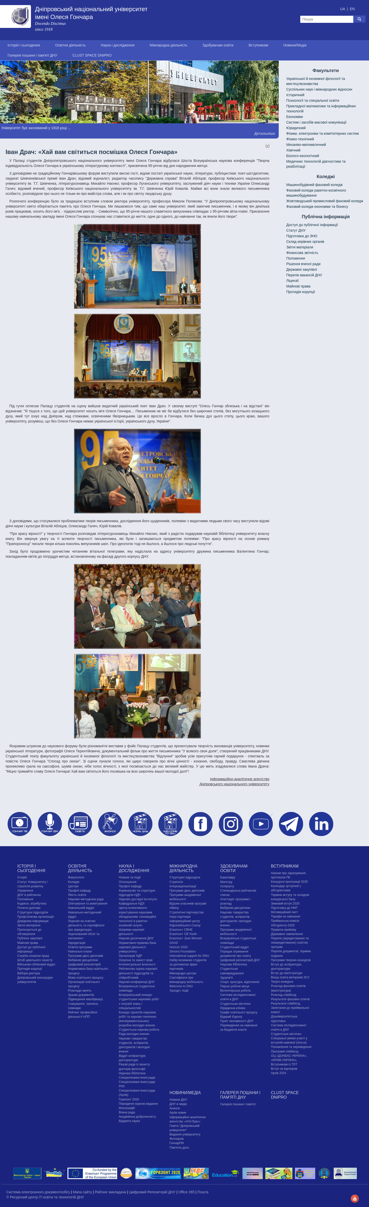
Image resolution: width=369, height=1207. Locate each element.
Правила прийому (283, 929)
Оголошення (127, 882)
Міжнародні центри (182, 973)
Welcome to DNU (181, 986)
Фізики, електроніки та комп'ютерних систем (322, 133)
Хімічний (293, 150)
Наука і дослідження (117, 45)
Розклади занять (80, 990)
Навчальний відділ (81, 908)
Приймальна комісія (285, 921)
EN (352, 9)
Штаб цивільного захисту (34, 960)
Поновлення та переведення (291, 1047)
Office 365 (186, 1192)
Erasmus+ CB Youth (183, 934)
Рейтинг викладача (111, 1192)
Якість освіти (77, 895)
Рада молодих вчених (134, 1034)
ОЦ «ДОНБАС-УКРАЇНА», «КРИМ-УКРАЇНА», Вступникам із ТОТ (289, 1060)
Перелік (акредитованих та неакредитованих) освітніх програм (290, 943)
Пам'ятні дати (179, 1147)
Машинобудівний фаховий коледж (314, 185)
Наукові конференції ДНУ (136, 982)
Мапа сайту (83, 1192)
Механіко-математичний (306, 145)
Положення (295, 258)
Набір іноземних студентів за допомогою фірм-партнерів (187, 964)
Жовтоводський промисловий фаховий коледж (324, 201)
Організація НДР (130, 956)
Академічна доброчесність (137, 1116)
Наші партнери (179, 917)
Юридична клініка (232, 1008)
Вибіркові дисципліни (83, 960)
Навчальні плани (80, 951)
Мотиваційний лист (284, 912)
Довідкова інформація (32, 921)
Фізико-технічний (300, 139)
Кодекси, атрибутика (31, 903)
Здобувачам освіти (217, 45)
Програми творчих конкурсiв (291, 960)
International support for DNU (189, 956)
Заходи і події (178, 990)
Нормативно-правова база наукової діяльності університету (137, 947)
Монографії (127, 1108)
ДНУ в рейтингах (29, 895)
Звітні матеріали (299, 247)
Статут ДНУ (296, 230)
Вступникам (258, 45)
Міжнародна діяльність (168, 45)
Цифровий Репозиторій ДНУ (153, 1192)
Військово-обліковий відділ (36, 964)
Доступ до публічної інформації (312, 225)
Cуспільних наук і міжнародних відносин (319, 89)
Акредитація (76, 943)
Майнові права (298, 286)
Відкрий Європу (231, 1016)
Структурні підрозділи (32, 912)
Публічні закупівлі (29, 938)
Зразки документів (81, 995)
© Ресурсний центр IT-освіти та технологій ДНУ (45, 1197)
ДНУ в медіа (178, 1104)
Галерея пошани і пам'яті (238, 1104)
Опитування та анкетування (87, 903)
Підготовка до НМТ (284, 908)
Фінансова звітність (302, 253)
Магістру (226, 882)
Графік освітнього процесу (238, 1012)
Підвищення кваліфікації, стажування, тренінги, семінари (85, 1003)
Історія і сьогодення (24, 45)
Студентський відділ (234, 947)
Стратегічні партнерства (186, 912)
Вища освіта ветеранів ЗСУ (290, 977)
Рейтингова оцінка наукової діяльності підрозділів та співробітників (138, 973)
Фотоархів (176, 1139)
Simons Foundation (182, 951)
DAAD (173, 943)
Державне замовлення (287, 934)
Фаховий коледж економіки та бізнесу (317, 207)
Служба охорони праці (33, 956)
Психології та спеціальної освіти (312, 100)
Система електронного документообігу (38, 1192)
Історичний (295, 95)
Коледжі (73, 882)
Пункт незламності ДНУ (236, 1021)
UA (343, 9)
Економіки (294, 117)
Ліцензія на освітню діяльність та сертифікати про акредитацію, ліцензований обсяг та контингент (86, 929)
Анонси (174, 1108)
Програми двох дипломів (85, 956)
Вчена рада (127, 1112)
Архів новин (177, 1112)
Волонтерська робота (235, 990)
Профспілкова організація (35, 917)
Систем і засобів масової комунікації (316, 122)
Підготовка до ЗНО (302, 236)
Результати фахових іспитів (290, 999)
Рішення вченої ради (303, 264)
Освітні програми (80, 947)
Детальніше (264, 133)
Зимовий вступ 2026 (285, 903)
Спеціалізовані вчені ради (137, 1077)
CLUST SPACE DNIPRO (92, 55)
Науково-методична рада (85, 899)
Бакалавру (227, 877)
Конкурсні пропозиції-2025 (289, 881)
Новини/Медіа (294, 45)
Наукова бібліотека (132, 1073)
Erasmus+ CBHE (180, 929)
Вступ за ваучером (284, 1068)
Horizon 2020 (178, 947)
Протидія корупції (300, 292)
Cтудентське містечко (235, 1004)
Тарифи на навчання (285, 916)
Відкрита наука (129, 1121)
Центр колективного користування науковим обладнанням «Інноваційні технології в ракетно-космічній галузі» (137, 916)
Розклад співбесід (283, 995)
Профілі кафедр (79, 890)
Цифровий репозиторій (84, 964)
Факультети (76, 877)
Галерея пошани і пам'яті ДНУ (32, 55)
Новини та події (129, 877)
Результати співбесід (285, 1003)
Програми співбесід (284, 1051)
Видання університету (184, 1134)
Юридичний (296, 128)
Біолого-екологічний (302, 156)
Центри (73, 886)
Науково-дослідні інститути (138, 899)
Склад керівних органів (305, 242)
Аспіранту (227, 886)
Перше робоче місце (234, 986)
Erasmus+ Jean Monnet (185, 938)
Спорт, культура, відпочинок (239, 982)
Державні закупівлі (301, 269)
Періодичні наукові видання (138, 1104)
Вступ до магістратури (286, 973)
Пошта (202, 1192)
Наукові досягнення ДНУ (136, 938)
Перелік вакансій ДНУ (304, 275)
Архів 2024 (278, 1073)
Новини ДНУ (178, 1099)
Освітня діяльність (70, 45)
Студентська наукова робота (139, 1029)
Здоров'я (226, 977)
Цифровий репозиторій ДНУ (240, 960)
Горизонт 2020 (129, 1099)
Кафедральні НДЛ (131, 903)
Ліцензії (292, 281)
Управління (25, 890)
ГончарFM (176, 1143)
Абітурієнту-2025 (282, 925)
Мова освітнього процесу (85, 977)
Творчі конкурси (282, 981)
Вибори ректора (28, 973)
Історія (22, 877)
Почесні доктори (28, 908)
